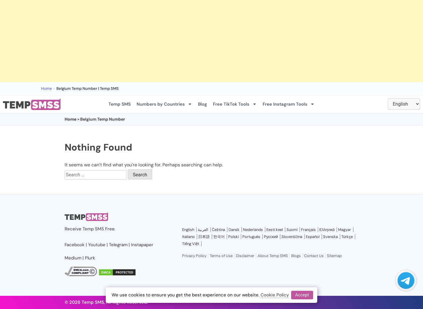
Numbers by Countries (164, 104)
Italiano (188, 236)
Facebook (75, 245)
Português (251, 236)
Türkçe (347, 236)
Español (313, 236)
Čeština (218, 229)
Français (308, 229)
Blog (202, 104)
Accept (302, 295)
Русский (271, 236)
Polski (233, 236)
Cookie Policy (275, 295)
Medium (73, 258)
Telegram (118, 245)
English (188, 229)
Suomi (292, 229)
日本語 (204, 236)
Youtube (96, 245)
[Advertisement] (176, 41)
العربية (203, 229)
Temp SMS (119, 104)
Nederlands (253, 229)
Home (46, 88)
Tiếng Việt (190, 243)
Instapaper (142, 245)
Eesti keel (274, 229)
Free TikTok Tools (235, 104)
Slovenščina (291, 236)
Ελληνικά (327, 229)
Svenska (330, 236)
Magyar (344, 229)
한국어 (219, 236)
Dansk (234, 229)
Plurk (90, 258)
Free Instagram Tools (289, 104)
